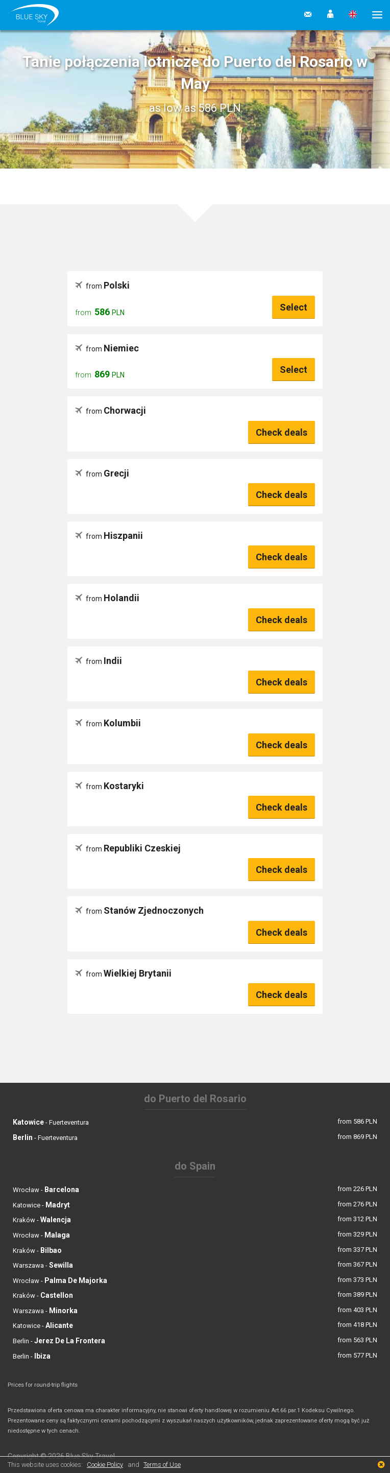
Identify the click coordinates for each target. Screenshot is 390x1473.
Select (293, 307)
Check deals (281, 432)
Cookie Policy (105, 1464)
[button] (330, 15)
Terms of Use (162, 1464)
